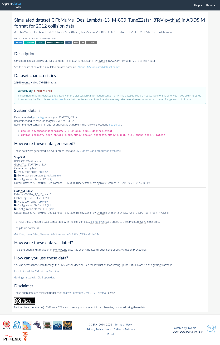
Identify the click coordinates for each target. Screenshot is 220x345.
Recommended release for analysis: (34, 121)
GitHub (118, 329)
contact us (57, 99)
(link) (58, 175)
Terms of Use (123, 324)
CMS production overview (98, 151)
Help (108, 329)
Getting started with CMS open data (34, 277)
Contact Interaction (55, 42)
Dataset (18, 42)
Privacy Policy (95, 329)
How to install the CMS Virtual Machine (36, 271)
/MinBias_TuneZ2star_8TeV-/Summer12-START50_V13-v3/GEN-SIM (56, 234)
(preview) (43, 172)
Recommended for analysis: (36, 117)
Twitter (129, 329)
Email (110, 334)
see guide (115, 124)
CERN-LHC (92, 42)
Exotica (40, 42)
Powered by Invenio (184, 328)
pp (83, 42)
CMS (68, 42)
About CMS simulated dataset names (99, 67)
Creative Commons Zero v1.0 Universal (83, 293)
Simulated (30, 42)
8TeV (76, 42)
